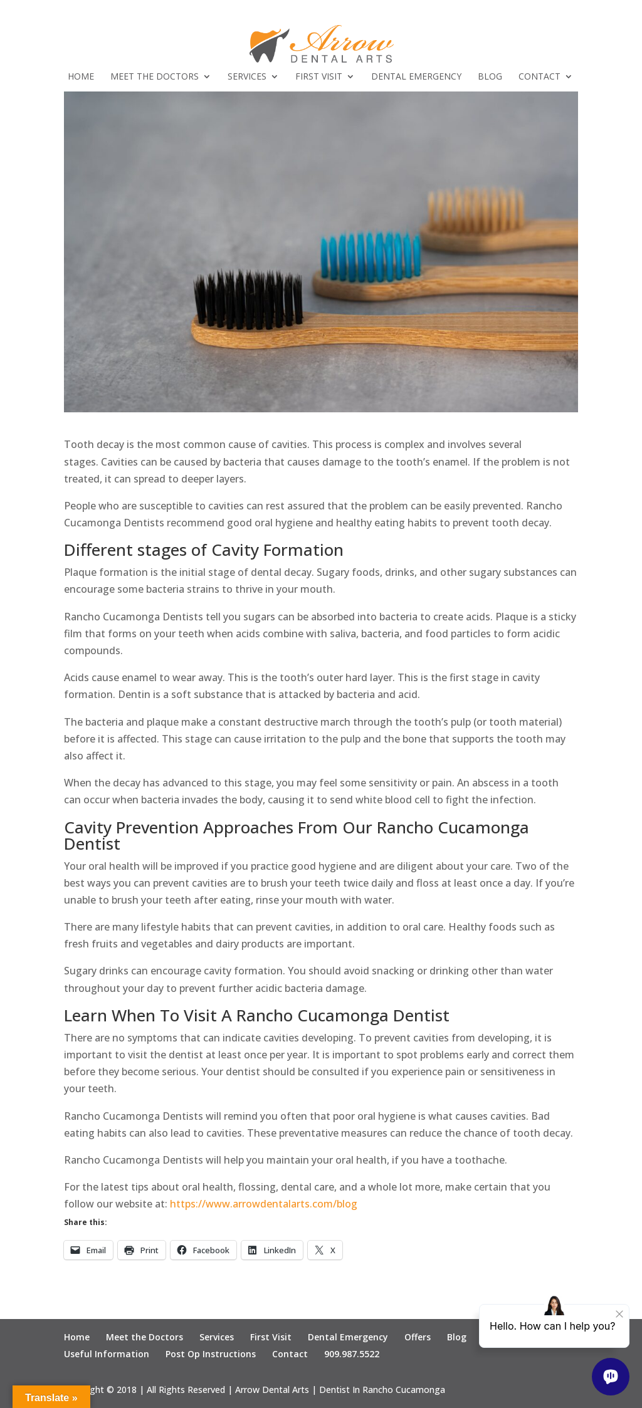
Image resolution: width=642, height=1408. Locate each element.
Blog (490, 77)
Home (81, 77)
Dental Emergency (416, 77)
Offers (417, 1337)
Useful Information (106, 1354)
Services (247, 77)
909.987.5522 (351, 1354)
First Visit (318, 77)
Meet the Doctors (154, 77)
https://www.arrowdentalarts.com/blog (263, 1204)
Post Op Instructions (211, 1354)
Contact (539, 77)
